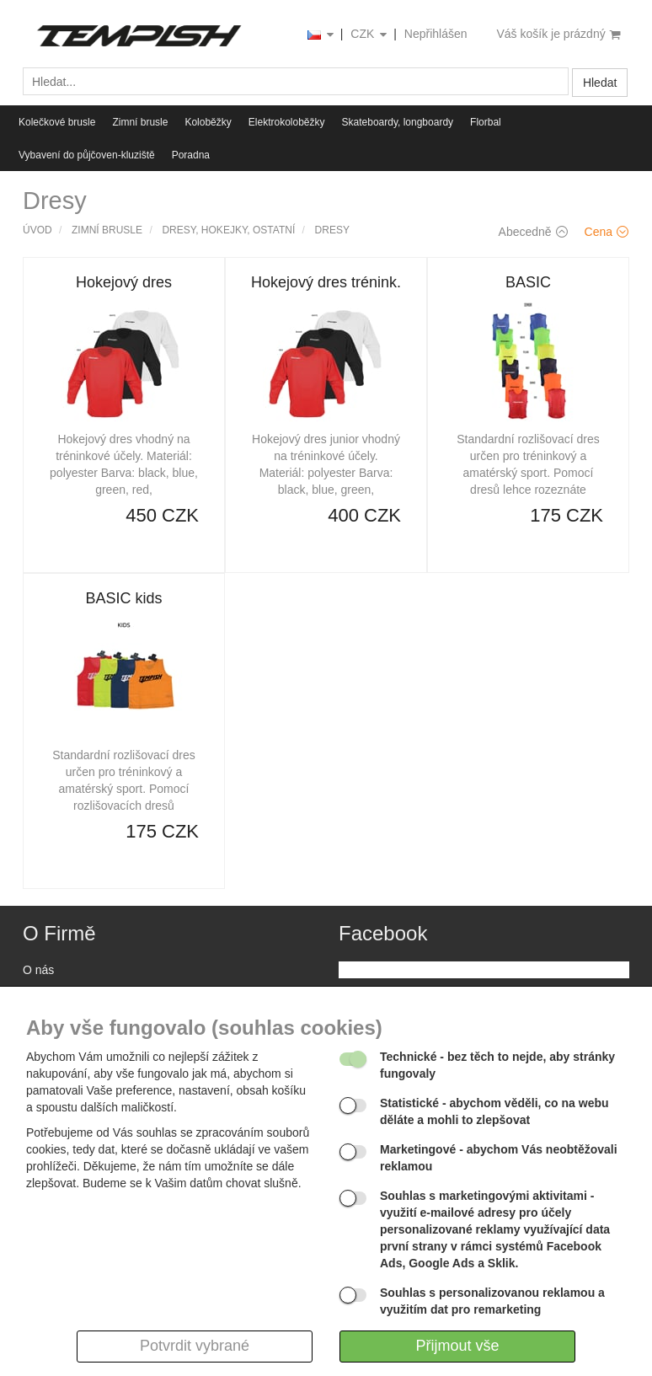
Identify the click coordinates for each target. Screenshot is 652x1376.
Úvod (37, 230)
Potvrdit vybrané (194, 1345)
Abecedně (533, 231)
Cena (606, 231)
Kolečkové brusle (57, 122)
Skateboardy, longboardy (398, 122)
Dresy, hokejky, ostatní (228, 230)
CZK (369, 35)
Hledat (600, 82)
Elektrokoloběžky (287, 122)
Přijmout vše (457, 1345)
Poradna (191, 155)
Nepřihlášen (436, 33)
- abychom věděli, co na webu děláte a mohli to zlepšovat (494, 1111)
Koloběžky (207, 122)
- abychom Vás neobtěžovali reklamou (498, 1158)
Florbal (485, 122)
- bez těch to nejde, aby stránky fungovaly (497, 1065)
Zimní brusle (140, 122)
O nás (38, 970)
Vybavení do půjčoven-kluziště (87, 155)
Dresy (332, 230)
